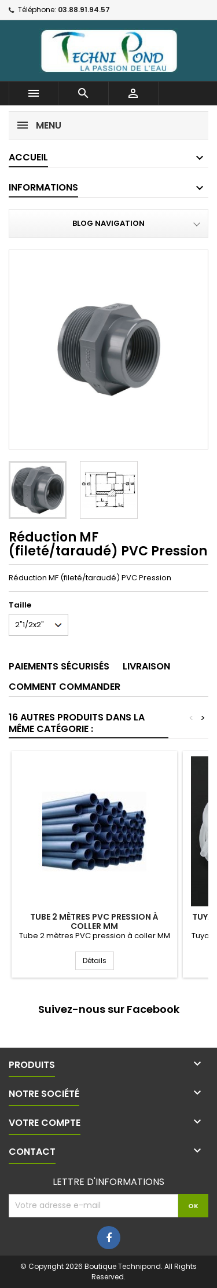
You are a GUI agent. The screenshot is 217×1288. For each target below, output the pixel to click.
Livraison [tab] (146, 666)
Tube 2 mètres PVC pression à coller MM (94, 921)
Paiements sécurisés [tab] (59, 666)
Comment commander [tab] (64, 686)
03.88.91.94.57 (84, 9)
